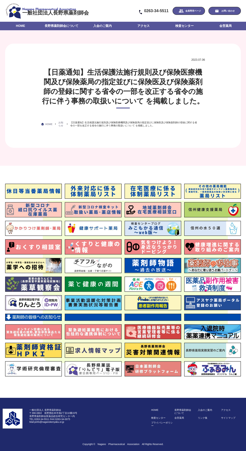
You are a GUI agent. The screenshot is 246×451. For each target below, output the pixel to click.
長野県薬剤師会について (61, 26)
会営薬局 (225, 26)
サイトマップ (228, 417)
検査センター (184, 26)
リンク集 (202, 417)
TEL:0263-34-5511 (39, 419)
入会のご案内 (102, 26)
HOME (20, 26)
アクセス (143, 26)
